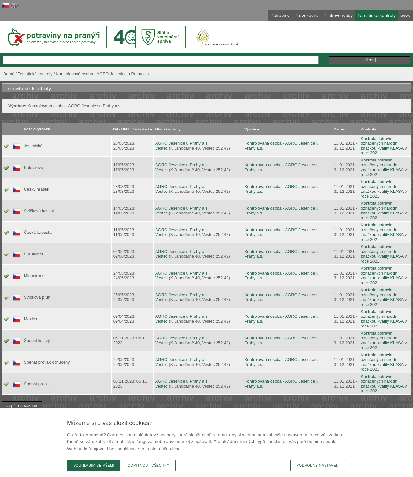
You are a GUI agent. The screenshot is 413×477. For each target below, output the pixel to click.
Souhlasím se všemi (93, 465)
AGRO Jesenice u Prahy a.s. (182, 143)
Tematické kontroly (35, 73)
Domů (9, 73)
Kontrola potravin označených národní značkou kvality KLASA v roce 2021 (384, 145)
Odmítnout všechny (148, 465)
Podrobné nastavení (318, 465)
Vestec (161, 148)
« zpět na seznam (21, 405)
